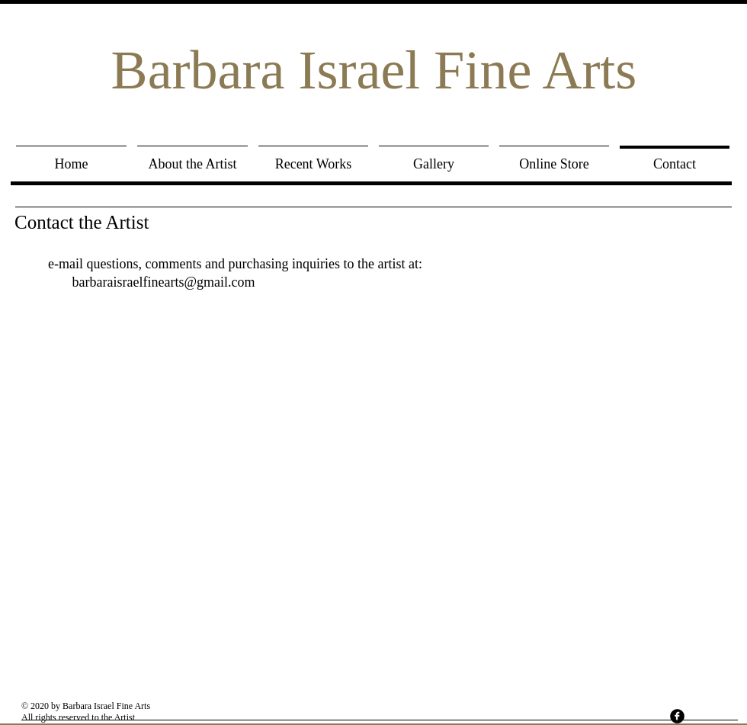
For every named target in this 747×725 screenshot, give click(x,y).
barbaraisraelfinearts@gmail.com (163, 282)
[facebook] (677, 716)
